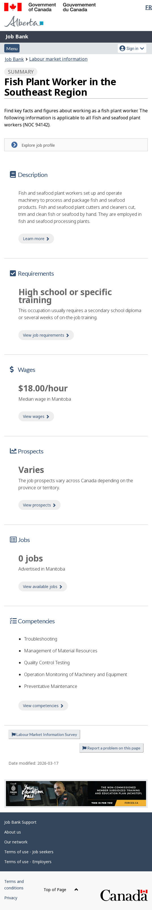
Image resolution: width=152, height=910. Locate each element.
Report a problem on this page (111, 747)
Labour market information (58, 59)
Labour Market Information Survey (44, 734)
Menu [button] (12, 48)
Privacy (10, 897)
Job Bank (17, 36)
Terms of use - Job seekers (28, 851)
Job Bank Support (20, 822)
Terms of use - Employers (28, 861)
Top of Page (61, 889)
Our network (15, 842)
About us (12, 832)
